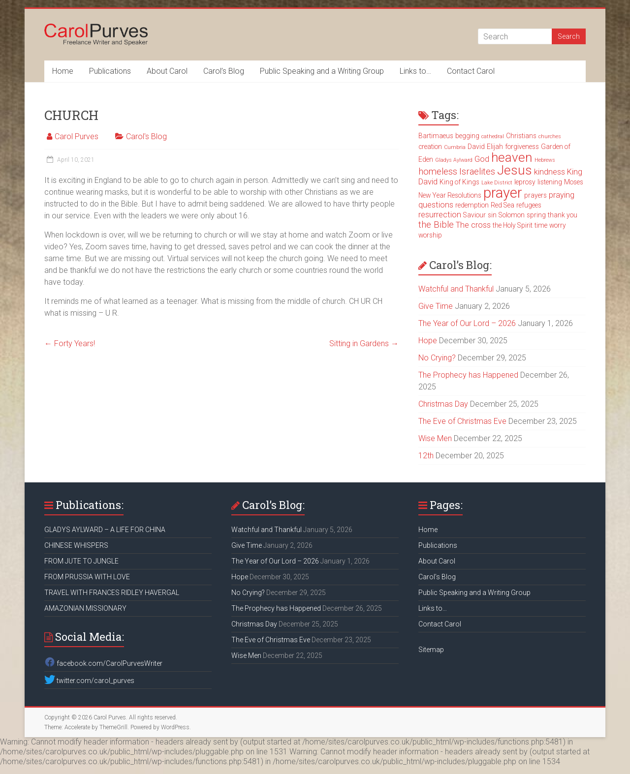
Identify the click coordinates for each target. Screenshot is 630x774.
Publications (110, 71)
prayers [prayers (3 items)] (535, 195)
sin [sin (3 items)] (492, 215)
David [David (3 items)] (476, 146)
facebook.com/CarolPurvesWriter (103, 663)
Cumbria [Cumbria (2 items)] (455, 147)
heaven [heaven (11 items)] (512, 157)
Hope (427, 340)
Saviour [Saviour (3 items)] (474, 215)
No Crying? (437, 357)
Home (62, 71)
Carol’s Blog (223, 71)
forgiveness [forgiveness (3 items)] (522, 146)
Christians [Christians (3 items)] (521, 136)
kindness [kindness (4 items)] (549, 172)
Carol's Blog (146, 136)
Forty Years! (69, 343)
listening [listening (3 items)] (549, 182)
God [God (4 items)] (481, 159)
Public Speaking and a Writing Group (322, 71)
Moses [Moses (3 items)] (573, 182)
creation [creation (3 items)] (430, 146)
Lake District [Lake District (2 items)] (496, 182)
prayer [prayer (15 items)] (502, 192)
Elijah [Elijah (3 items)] (495, 146)
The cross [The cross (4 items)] (473, 225)
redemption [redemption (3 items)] (472, 205)
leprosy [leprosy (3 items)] (525, 182)
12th (426, 455)
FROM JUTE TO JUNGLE (81, 561)
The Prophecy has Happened (468, 375)
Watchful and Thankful (456, 289)
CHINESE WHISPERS (76, 545)
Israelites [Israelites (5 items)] (477, 171)
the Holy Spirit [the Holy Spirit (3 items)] (513, 225)
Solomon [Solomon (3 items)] (512, 215)
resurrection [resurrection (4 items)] (439, 214)
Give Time (435, 306)
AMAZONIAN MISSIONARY (85, 608)
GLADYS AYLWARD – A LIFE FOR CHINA (104, 530)
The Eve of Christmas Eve (462, 421)
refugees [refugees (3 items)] (528, 205)
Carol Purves (76, 136)
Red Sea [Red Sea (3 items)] (502, 205)
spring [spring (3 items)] (536, 215)
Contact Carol (471, 71)
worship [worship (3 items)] (430, 235)
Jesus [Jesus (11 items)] (514, 170)
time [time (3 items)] (541, 225)
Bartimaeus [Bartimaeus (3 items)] (435, 136)
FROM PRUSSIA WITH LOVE (87, 577)
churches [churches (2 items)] (549, 136)
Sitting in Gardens (364, 343)
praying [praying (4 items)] (561, 195)
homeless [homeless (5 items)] (437, 171)
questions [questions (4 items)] (435, 204)
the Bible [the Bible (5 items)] (436, 224)
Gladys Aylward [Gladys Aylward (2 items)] (453, 160)
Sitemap (431, 650)
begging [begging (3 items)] (467, 136)
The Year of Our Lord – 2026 (467, 323)
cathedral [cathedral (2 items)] (492, 136)
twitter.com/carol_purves (89, 681)
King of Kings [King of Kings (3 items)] (459, 182)
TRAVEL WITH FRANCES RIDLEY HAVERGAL (111, 592)
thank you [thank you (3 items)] (562, 215)
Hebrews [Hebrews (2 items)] (545, 160)
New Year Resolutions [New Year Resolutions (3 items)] (449, 195)
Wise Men (435, 438)
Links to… (415, 71)
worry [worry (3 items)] (557, 225)
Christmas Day (443, 404)
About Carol (167, 71)
